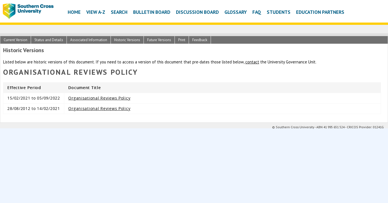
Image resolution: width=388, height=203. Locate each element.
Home (74, 12)
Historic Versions (127, 39)
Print (181, 39)
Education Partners (320, 12)
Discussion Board (197, 12)
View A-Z (95, 12)
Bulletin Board (151, 12)
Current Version (15, 39)
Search (119, 12)
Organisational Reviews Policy (99, 98)
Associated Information (88, 39)
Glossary (235, 12)
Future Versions (159, 39)
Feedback (199, 39)
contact (252, 62)
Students (278, 12)
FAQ (256, 12)
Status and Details (48, 39)
